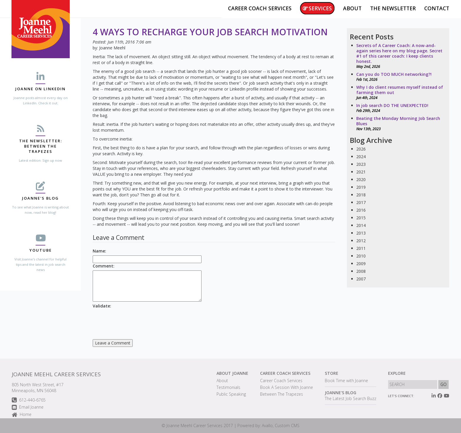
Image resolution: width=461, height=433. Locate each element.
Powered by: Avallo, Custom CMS (268, 425)
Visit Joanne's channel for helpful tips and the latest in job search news (40, 264)
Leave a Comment (112, 343)
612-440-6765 (29, 400)
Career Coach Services (285, 373)
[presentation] (137, 321)
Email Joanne (28, 407)
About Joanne (232, 373)
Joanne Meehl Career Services (56, 374)
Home (21, 415)
